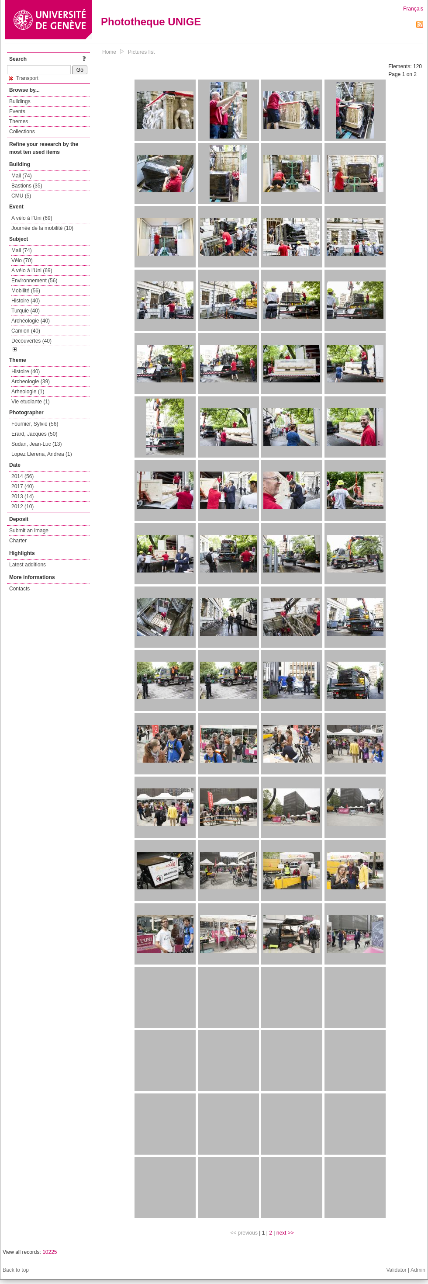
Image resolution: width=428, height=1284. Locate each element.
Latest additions (27, 565)
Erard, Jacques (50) (34, 434)
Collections (22, 131)
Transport (23, 78)
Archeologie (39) (30, 381)
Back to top (16, 1270)
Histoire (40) (25, 301)
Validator (396, 1270)
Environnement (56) (34, 281)
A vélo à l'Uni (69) (31, 218)
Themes (18, 121)
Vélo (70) (22, 260)
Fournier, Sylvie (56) (34, 424)
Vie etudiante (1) (30, 402)
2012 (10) (22, 506)
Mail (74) (21, 176)
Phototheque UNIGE (151, 22)
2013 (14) (22, 496)
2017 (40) (22, 486)
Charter (18, 541)
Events (17, 111)
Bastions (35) (26, 186)
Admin (418, 1270)
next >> (285, 1233)
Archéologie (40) (30, 321)
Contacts (19, 589)
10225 (49, 1252)
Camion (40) (25, 331)
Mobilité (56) (25, 291)
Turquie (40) (25, 311)
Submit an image (28, 530)
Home (109, 52)
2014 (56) (22, 476)
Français (413, 9)
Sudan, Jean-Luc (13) (36, 444)
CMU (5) (21, 196)
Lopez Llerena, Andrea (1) (41, 454)
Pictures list (141, 52)
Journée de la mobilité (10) (42, 228)
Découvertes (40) (31, 341)
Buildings (20, 101)
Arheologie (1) (27, 392)
